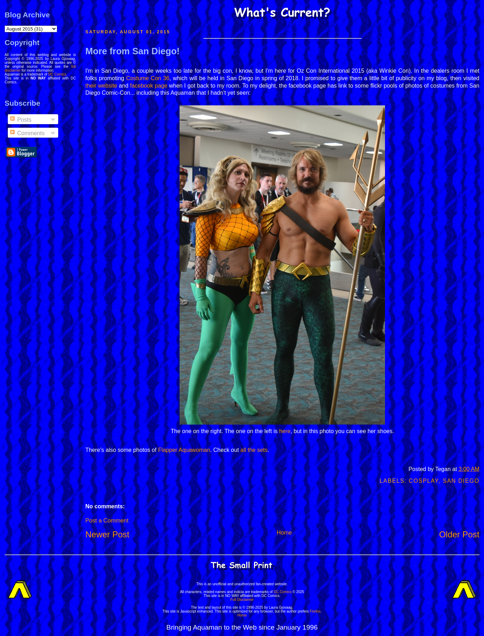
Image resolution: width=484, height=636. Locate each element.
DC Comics (57, 74)
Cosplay (424, 481)
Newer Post (107, 534)
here (285, 431)
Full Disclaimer (242, 600)
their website (101, 86)
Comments (27, 133)
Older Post (459, 534)
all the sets (254, 450)
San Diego (461, 481)
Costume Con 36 (147, 78)
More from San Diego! (132, 51)
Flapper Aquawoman (184, 450)
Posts (20, 120)
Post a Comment (106, 520)
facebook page (148, 86)
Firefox (315, 611)
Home (284, 533)
